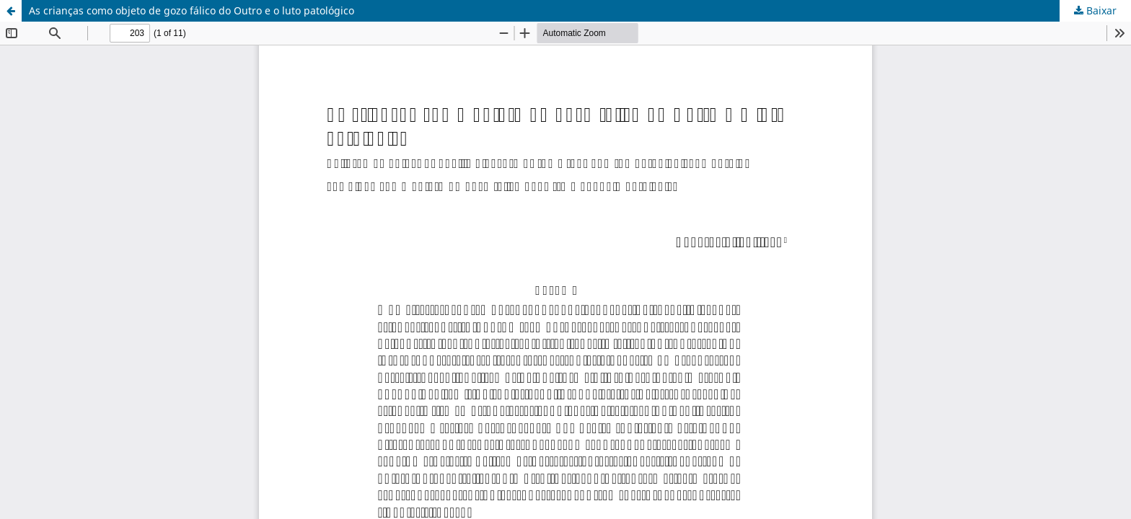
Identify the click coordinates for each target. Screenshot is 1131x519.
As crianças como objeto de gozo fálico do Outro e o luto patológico (191, 10)
